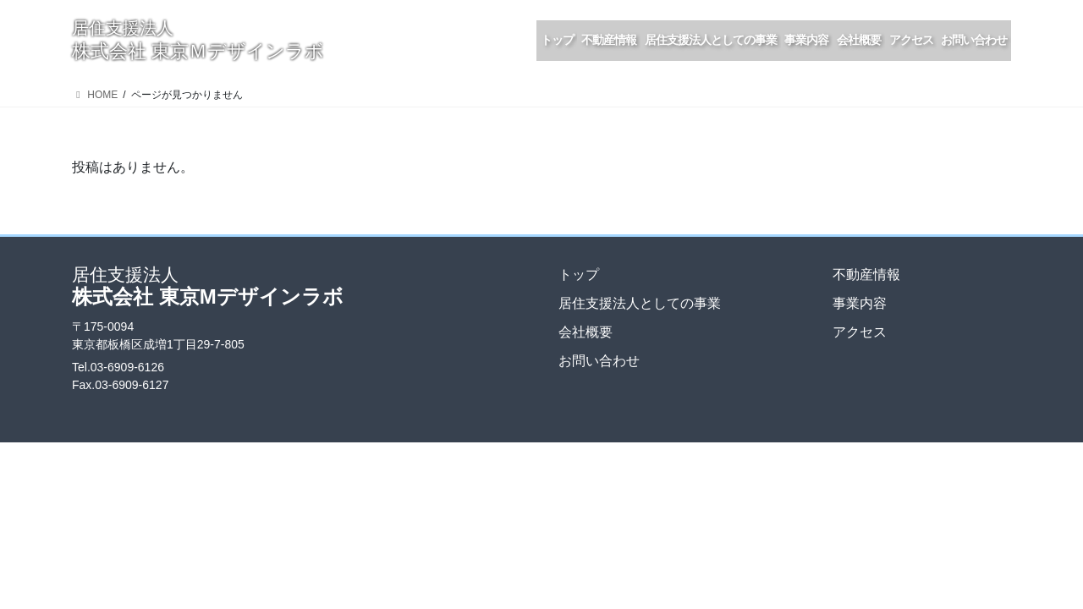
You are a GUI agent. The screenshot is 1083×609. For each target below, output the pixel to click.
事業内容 (860, 303)
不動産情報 (866, 274)
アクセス (860, 332)
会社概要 (585, 332)
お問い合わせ (599, 361)
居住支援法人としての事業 (639, 303)
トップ (578, 274)
